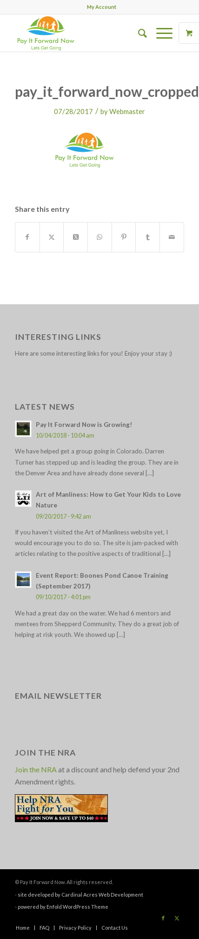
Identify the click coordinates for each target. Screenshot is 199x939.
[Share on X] (52, 237)
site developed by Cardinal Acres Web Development (80, 895)
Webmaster (127, 111)
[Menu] (159, 33)
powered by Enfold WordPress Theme (63, 907)
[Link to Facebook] (163, 918)
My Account (101, 7)
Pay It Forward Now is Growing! (84, 424)
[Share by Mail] (172, 237)
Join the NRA (36, 769)
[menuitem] (101, 7)
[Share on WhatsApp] (100, 237)
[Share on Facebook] (27, 237)
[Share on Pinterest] (124, 237)
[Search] (138, 33)
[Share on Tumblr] (147, 237)
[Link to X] (177, 918)
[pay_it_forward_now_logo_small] (82, 33)
